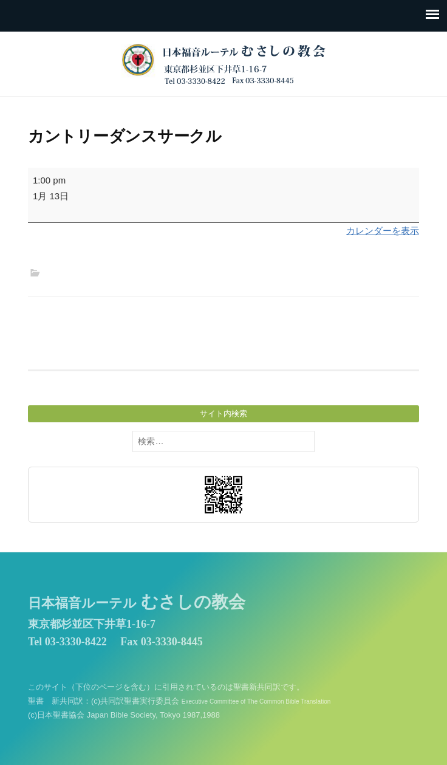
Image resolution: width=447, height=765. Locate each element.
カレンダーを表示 (382, 230)
